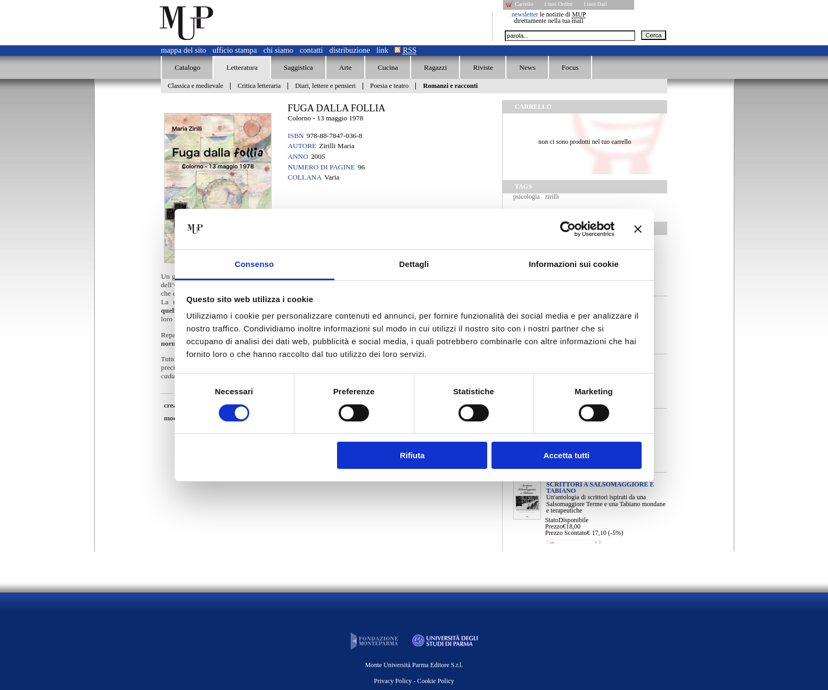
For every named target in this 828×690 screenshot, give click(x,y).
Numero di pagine (321, 167)
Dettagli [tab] (414, 264)
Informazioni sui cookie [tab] (574, 264)
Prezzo (554, 526)
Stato (552, 520)
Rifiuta (412, 455)
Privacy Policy (393, 681)
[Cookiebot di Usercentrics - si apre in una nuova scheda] (567, 229)
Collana (305, 177)
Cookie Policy (435, 681)
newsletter (525, 14)
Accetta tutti (567, 455)
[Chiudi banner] (638, 229)
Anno (298, 156)
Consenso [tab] (254, 264)
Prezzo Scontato (566, 533)
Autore (302, 146)
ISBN (296, 136)
